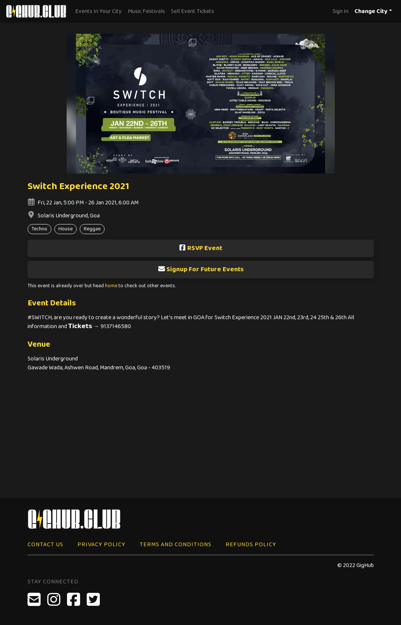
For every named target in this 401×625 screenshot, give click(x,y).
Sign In (340, 11)
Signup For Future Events (201, 269)
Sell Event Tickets (192, 11)
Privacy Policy (101, 544)
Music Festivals (146, 11)
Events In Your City (98, 11)
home (111, 286)
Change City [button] (371, 11)
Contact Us (45, 544)
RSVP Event (200, 248)
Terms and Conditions (175, 544)
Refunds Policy (251, 544)
